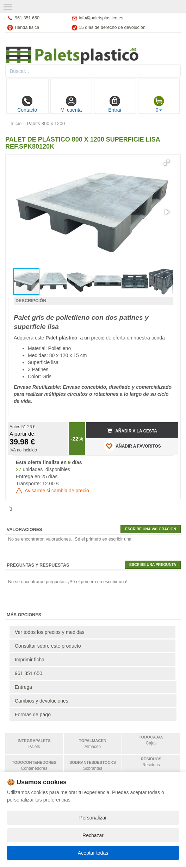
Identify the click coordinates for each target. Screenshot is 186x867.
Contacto (27, 104)
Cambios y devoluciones (41, 701)
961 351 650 (27, 17)
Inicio (16, 123)
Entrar (115, 104)
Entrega (23, 687)
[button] (166, 162)
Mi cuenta (71, 104)
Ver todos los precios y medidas (50, 632)
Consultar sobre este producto (48, 646)
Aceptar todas (93, 853)
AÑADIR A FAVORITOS (132, 445)
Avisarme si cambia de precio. (53, 490)
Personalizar (93, 818)
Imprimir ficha (29, 659)
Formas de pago (33, 714)
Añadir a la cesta (132, 431)
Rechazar (93, 835)
